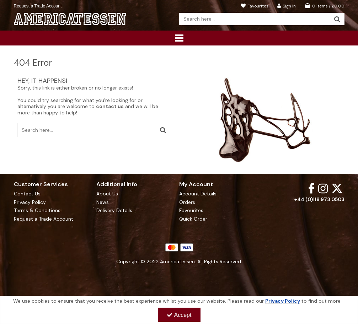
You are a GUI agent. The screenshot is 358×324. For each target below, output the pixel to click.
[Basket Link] (323, 5)
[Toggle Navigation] (179, 38)
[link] (311, 188)
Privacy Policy (30, 202)
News (102, 202)
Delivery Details (114, 210)
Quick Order (193, 219)
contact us (110, 106)
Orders (187, 202)
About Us (107, 194)
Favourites (191, 210)
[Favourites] (253, 5)
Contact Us (27, 194)
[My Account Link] (286, 5)
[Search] (255, 19)
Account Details (198, 194)
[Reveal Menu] (179, 38)
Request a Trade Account (38, 6)
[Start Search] (337, 19)
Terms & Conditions (37, 210)
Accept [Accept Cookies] (179, 315)
